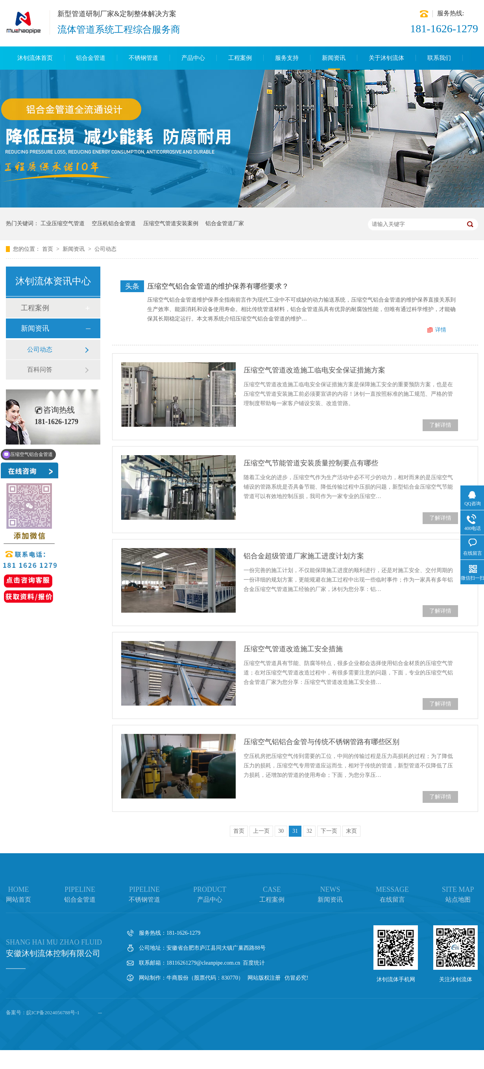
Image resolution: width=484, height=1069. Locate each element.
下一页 (329, 831)
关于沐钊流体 (386, 58)
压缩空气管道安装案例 (170, 223)
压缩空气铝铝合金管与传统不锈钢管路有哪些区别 (321, 742)
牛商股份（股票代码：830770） (205, 978)
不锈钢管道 (143, 58)
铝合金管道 (90, 58)
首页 (48, 249)
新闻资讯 (333, 58)
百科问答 (39, 369)
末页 (351, 831)
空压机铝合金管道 (114, 223)
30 (281, 831)
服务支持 (287, 58)
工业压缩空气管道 (63, 223)
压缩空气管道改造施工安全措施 (293, 649)
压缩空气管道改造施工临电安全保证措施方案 (314, 370)
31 (295, 831)
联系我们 (439, 58)
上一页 (261, 831)
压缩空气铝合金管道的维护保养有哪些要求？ (218, 286)
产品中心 (193, 58)
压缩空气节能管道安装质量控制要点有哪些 (311, 463)
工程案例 (240, 58)
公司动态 (105, 249)
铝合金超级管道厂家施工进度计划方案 (304, 556)
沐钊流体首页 (35, 58)
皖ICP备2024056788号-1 (52, 1012)
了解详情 (440, 425)
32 (309, 831)
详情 (440, 330)
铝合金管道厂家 (224, 223)
